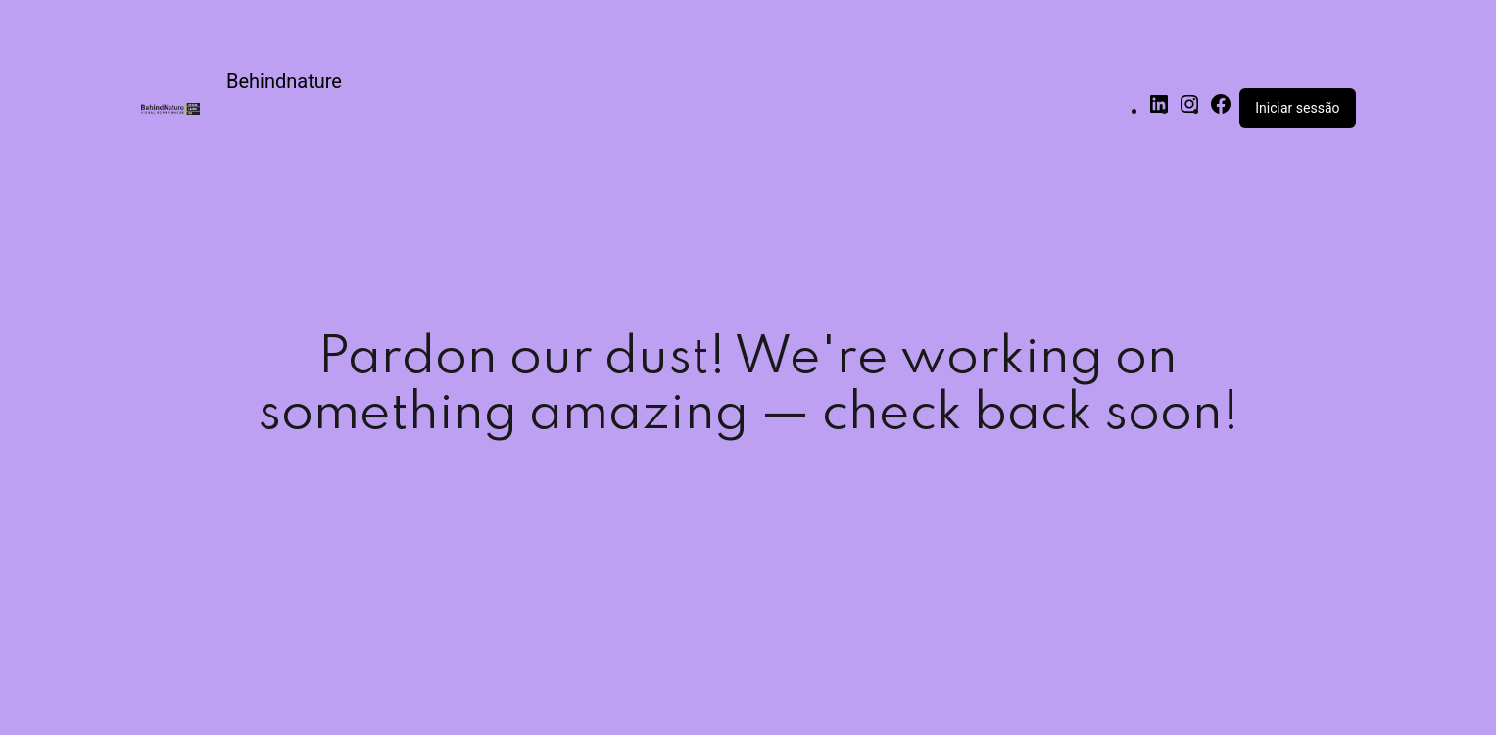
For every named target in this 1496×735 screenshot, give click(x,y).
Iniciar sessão (1297, 108)
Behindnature (284, 81)
